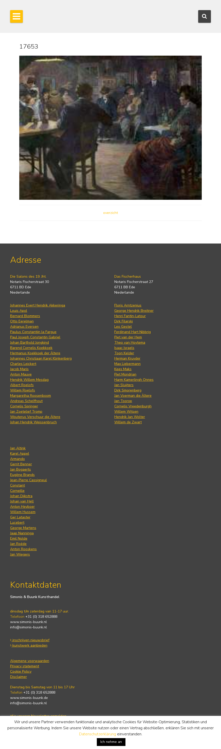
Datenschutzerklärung (97, 734)
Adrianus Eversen (24, 326)
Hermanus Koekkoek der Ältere (35, 353)
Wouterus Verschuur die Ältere (35, 416)
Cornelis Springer (24, 406)
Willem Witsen (126, 411)
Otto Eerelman (22, 321)
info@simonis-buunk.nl (28, 627)
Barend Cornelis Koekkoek (31, 347)
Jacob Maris (19, 369)
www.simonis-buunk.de (29, 697)
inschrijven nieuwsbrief (29, 640)
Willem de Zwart (128, 422)
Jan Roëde (18, 543)
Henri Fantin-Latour (130, 316)
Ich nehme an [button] (111, 741)
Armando (17, 458)
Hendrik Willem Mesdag (29, 379)
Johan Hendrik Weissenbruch (33, 422)
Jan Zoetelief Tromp (26, 411)
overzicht (110, 212)
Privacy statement (24, 666)
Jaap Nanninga (22, 533)
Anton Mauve (21, 374)
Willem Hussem (22, 512)
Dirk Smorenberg (127, 390)
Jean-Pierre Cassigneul (28, 480)
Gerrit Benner (21, 464)
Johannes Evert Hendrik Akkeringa (37, 305)
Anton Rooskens (23, 549)
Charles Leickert (23, 363)
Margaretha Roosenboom (30, 395)
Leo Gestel (123, 326)
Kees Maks (123, 369)
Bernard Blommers (25, 316)
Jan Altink (18, 448)
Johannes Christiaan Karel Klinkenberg (41, 358)
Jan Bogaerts (20, 469)
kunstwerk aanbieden (28, 645)
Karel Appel (19, 453)
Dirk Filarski (123, 321)
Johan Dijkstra (21, 496)
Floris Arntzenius (127, 305)
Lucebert (17, 522)
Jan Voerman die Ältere (133, 395)
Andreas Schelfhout (26, 401)
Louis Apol (18, 310)
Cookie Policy (20, 671)
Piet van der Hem (128, 337)
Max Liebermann (127, 363)
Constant (17, 485)
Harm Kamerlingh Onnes (134, 379)
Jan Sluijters (124, 385)
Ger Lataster (20, 517)
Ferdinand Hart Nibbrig (132, 331)
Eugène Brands (22, 474)
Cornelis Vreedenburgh (133, 406)
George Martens (23, 527)
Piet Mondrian (125, 374)
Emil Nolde (18, 538)
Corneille (17, 490)
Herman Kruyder (127, 358)
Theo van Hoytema (129, 342)
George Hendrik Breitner (134, 310)
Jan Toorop (123, 401)
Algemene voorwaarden (29, 660)
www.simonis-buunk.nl (28, 622)
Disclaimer (18, 676)
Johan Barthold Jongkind (29, 342)
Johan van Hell (22, 501)
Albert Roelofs (22, 385)
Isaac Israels (124, 347)
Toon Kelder (124, 353)
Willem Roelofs (22, 390)
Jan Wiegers (20, 554)
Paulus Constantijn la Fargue (33, 331)
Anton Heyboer (22, 506)
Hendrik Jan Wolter (129, 416)
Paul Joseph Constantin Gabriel (35, 337)
